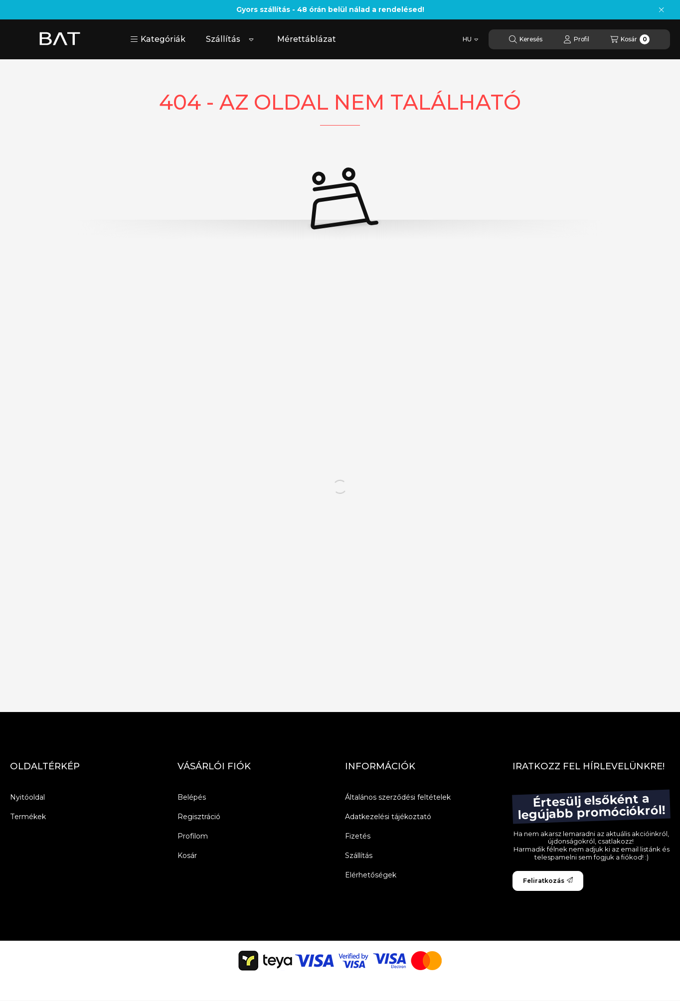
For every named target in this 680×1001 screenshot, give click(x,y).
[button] (158, 39)
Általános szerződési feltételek (398, 797)
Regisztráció (198, 816)
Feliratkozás (548, 880)
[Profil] (576, 39)
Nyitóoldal (27, 797)
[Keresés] (526, 39)
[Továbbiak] (251, 39)
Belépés (191, 797)
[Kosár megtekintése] (630, 39)
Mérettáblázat (306, 39)
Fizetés (357, 836)
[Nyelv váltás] (470, 39)
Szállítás (223, 39)
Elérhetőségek (370, 874)
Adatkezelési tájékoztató (388, 816)
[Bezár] (661, 10)
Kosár (187, 855)
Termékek (28, 816)
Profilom (192, 836)
